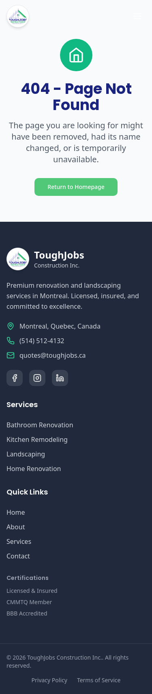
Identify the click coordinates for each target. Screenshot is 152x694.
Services (18, 541)
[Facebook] (14, 378)
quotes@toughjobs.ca (52, 355)
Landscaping (25, 454)
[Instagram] (37, 378)
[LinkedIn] (60, 378)
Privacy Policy (49, 680)
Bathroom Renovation (39, 424)
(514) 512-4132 (41, 340)
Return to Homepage (76, 187)
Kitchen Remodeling (37, 439)
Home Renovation (33, 468)
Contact (18, 556)
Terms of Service (99, 680)
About (15, 526)
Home (15, 512)
